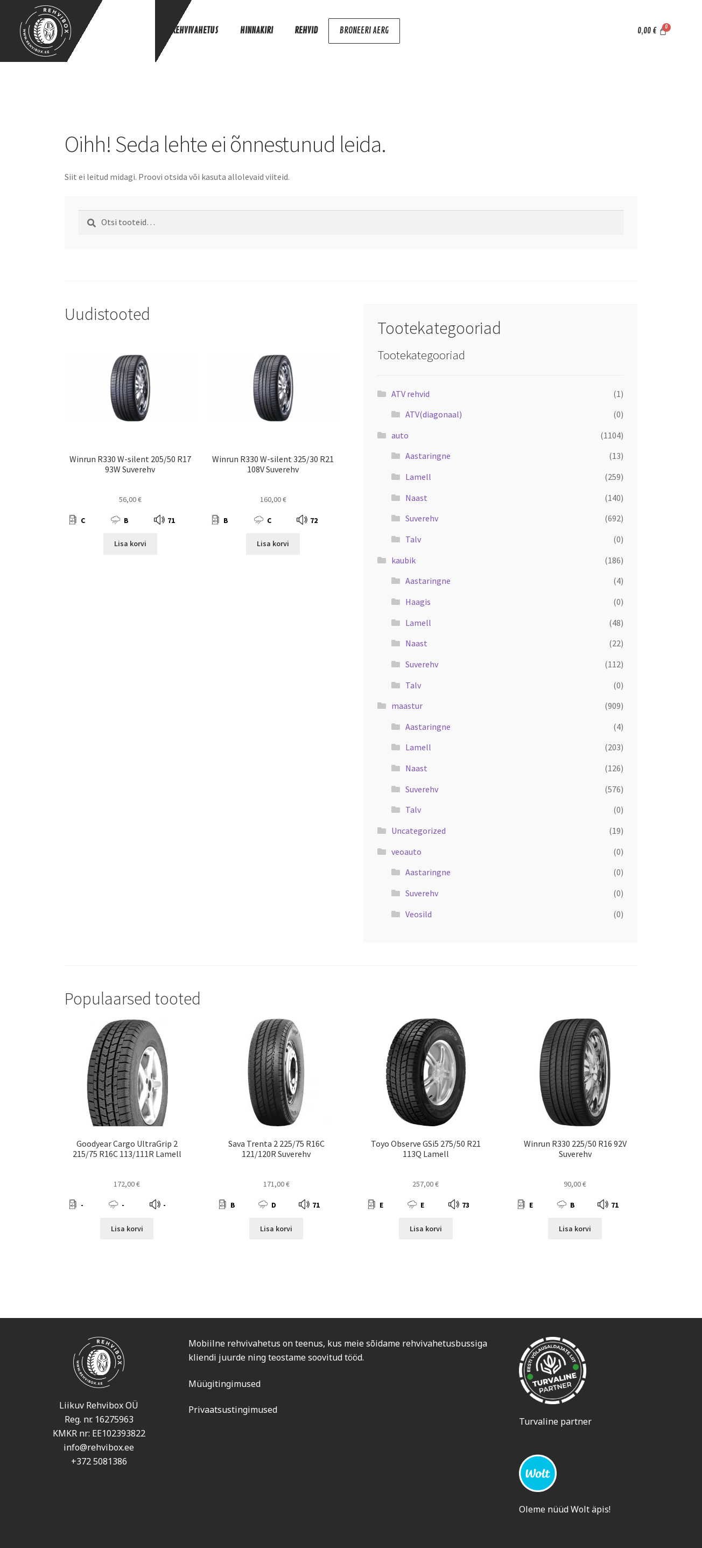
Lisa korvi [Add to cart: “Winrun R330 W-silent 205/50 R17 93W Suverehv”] (130, 543)
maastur (407, 705)
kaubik (403, 560)
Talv (413, 539)
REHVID (306, 30)
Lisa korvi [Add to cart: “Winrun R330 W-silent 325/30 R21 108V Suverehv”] (273, 543)
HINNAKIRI (256, 30)
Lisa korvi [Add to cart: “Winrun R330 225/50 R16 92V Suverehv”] (575, 1228)
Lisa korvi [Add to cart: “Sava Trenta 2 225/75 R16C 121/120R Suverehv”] (276, 1228)
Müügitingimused (224, 1384)
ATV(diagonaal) (433, 414)
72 (314, 520)
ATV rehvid (410, 393)
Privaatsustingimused (232, 1409)
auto (400, 435)
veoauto (406, 851)
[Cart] (652, 31)
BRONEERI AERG (363, 31)
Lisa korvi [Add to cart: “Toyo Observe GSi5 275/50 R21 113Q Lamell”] (426, 1228)
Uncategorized (418, 830)
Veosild (418, 914)
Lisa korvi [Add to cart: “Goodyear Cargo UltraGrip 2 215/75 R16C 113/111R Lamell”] (127, 1228)
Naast (416, 497)
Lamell (418, 476)
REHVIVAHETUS (195, 30)
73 (465, 1205)
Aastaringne (428, 455)
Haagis (418, 601)
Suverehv (421, 518)
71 (171, 520)
